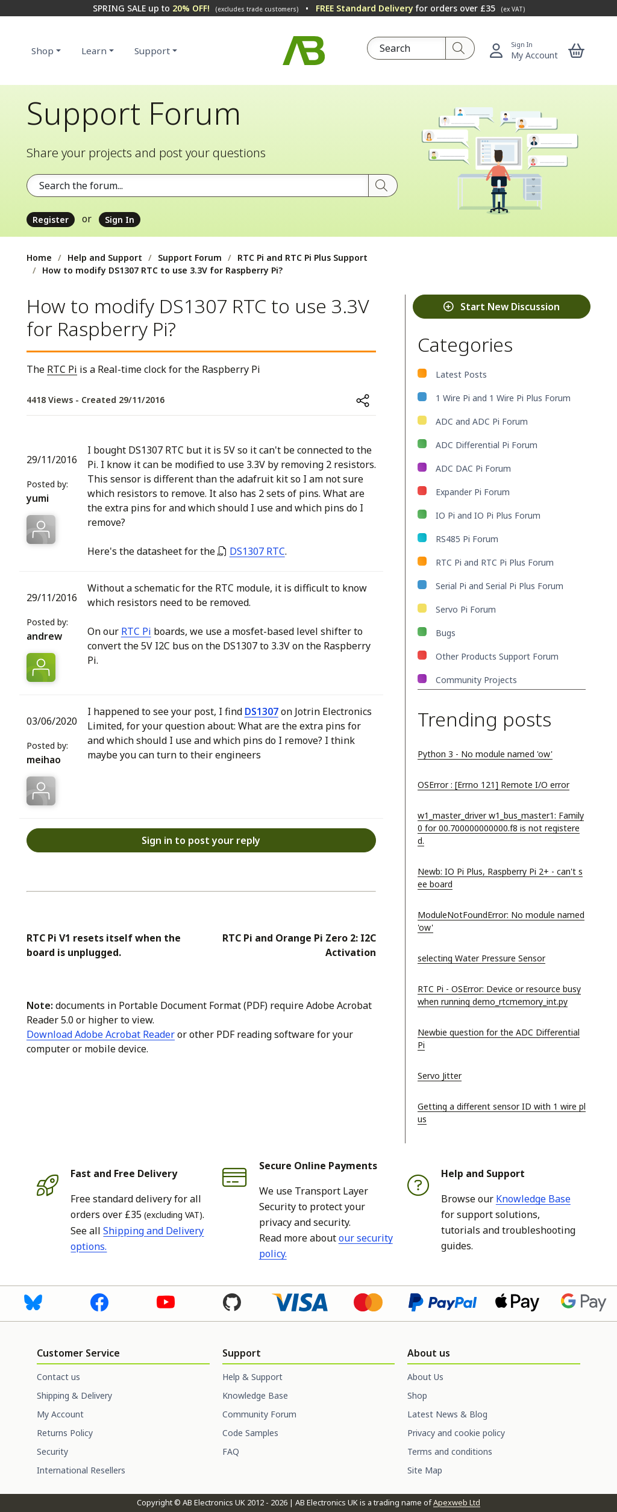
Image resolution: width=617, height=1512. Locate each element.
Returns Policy (65, 1433)
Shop (42, 51)
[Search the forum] (198, 185)
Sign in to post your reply (201, 840)
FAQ (230, 1451)
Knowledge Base (533, 1198)
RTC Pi (62, 369)
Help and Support (104, 257)
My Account (60, 1414)
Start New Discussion (501, 306)
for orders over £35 (420, 8)
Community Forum (259, 1414)
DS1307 (261, 711)
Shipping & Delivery (74, 1395)
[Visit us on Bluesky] (33, 1301)
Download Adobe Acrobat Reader (101, 1034)
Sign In (119, 219)
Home (39, 257)
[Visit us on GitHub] (232, 1301)
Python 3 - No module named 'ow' (485, 754)
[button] (577, 50)
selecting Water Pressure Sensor (481, 958)
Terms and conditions (449, 1451)
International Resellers (81, 1470)
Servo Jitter (440, 1075)
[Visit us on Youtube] (166, 1301)
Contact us (58, 1376)
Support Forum (190, 257)
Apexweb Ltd (456, 1502)
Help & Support (252, 1376)
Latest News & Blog (447, 1414)
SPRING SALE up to (195, 8)
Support (152, 51)
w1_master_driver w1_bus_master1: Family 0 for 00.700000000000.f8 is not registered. (501, 828)
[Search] (460, 48)
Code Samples (250, 1433)
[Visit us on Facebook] (99, 1301)
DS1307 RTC (257, 551)
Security (52, 1451)
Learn (94, 51)
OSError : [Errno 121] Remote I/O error (493, 784)
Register (51, 219)
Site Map (424, 1470)
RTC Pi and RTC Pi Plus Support (302, 257)
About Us (425, 1376)
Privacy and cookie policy (456, 1433)
